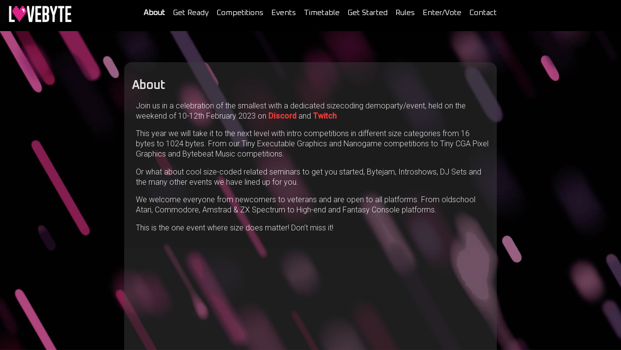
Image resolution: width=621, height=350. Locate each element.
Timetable (322, 13)
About (154, 13)
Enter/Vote (442, 13)
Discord (282, 116)
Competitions (239, 13)
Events (283, 13)
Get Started (367, 13)
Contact (483, 13)
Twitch (325, 116)
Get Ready (191, 13)
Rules (405, 13)
